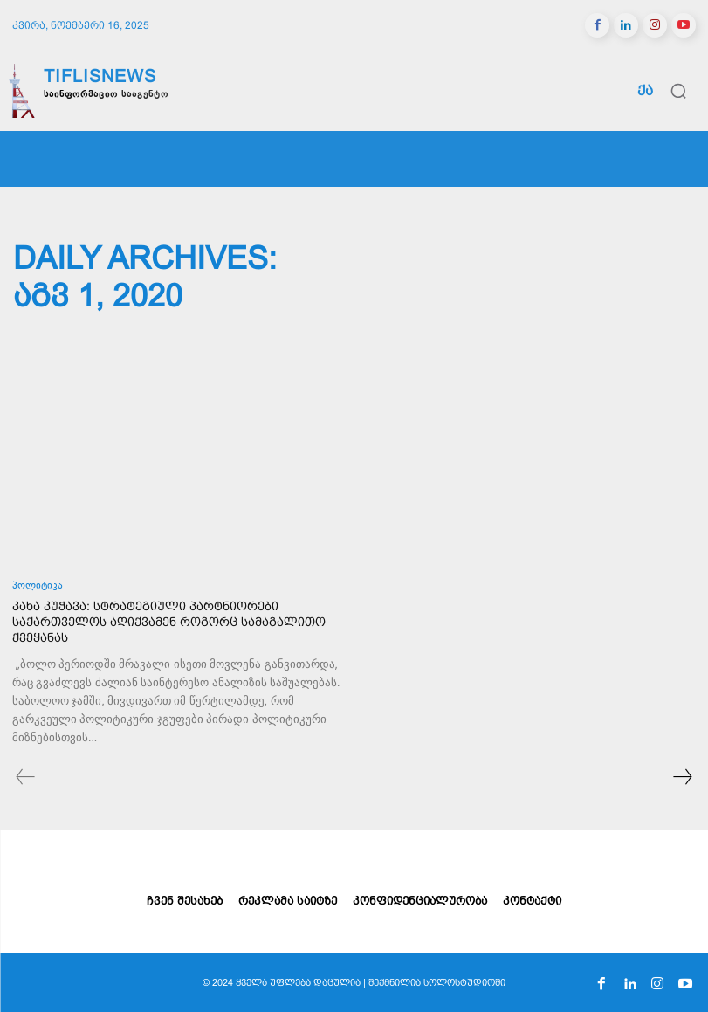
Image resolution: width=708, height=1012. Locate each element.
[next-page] (682, 779)
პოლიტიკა (37, 586)
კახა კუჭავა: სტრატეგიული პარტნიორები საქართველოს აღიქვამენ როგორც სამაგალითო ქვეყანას (169, 621)
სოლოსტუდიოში (464, 982)
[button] (678, 91)
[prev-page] (25, 779)
